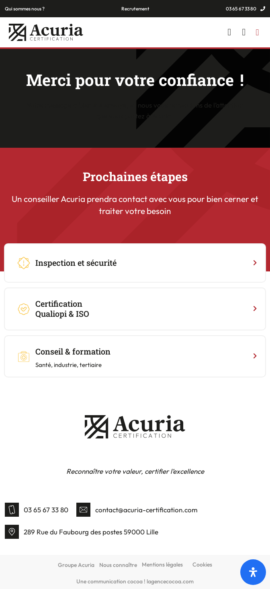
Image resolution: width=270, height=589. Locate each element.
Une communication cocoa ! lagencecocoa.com (135, 581)
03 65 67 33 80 (46, 509)
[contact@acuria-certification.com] (83, 510)
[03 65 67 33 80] (12, 510)
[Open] (253, 572)
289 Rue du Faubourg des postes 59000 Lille (91, 532)
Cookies (202, 564)
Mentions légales (162, 564)
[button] (257, 32)
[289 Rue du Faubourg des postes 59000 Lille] (12, 532)
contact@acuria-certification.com (146, 509)
